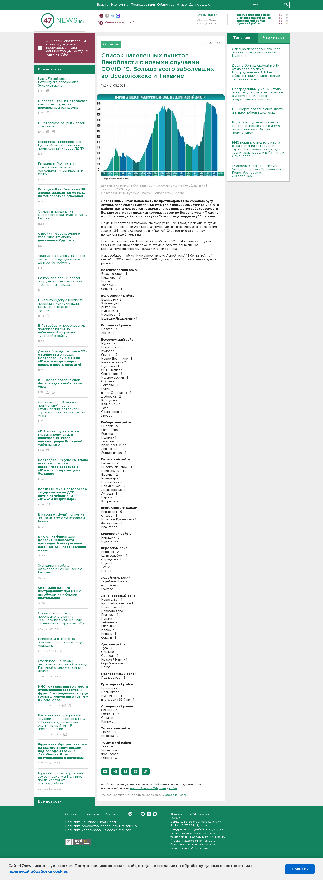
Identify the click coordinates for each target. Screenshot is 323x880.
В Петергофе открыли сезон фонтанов (63, 128)
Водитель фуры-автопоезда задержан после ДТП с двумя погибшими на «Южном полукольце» (256, 127)
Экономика (119, 4)
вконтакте (107, 16)
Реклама (111, 814)
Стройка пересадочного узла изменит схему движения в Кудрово (256, 52)
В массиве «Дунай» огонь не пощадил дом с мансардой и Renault (63, 521)
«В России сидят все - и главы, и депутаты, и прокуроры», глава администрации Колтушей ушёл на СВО (67, 48)
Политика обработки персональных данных (101, 826)
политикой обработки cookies (38, 871)
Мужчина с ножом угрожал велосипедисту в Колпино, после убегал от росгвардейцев (63, 781)
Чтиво (182, 4)
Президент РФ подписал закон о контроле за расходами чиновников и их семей (63, 171)
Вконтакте (130, 814)
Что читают (274, 37)
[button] (105, 771)
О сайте (71, 814)
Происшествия (143, 4)
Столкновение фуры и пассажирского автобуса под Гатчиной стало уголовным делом (63, 669)
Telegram (149, 814)
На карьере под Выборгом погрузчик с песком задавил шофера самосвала (63, 284)
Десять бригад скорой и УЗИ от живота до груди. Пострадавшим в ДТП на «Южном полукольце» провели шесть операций (257, 72)
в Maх (173, 788)
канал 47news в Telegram (148, 788)
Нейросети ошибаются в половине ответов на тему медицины (63, 645)
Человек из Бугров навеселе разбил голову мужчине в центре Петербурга (63, 262)
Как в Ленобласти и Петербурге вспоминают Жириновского (63, 85)
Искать (286, 4)
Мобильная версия (101, 16)
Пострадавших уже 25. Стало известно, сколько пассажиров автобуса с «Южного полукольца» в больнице (257, 94)
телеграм (112, 16)
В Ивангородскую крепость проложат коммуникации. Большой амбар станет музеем (63, 308)
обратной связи (176, 795)
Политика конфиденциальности (91, 822)
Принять (300, 869)
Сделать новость (118, 22)
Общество (166, 4)
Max (155, 814)
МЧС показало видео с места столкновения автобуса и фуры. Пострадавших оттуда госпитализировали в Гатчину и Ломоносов (258, 149)
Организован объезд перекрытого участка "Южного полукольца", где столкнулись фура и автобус (63, 621)
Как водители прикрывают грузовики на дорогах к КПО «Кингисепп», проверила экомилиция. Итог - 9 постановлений (63, 725)
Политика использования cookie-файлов (98, 830)
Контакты (91, 814)
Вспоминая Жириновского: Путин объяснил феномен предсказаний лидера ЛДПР (63, 148)
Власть (102, 4)
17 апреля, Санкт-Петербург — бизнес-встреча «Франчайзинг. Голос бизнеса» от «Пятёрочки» (257, 171)
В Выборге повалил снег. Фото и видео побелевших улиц (257, 111)
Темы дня (242, 37)
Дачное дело (199, 4)
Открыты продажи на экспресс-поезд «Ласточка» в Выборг (63, 218)
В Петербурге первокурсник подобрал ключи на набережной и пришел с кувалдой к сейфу (63, 333)
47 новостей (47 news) (190, 814)
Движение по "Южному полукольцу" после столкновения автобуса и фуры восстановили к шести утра (63, 412)
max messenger (118, 16)
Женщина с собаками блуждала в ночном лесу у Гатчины (63, 572)
